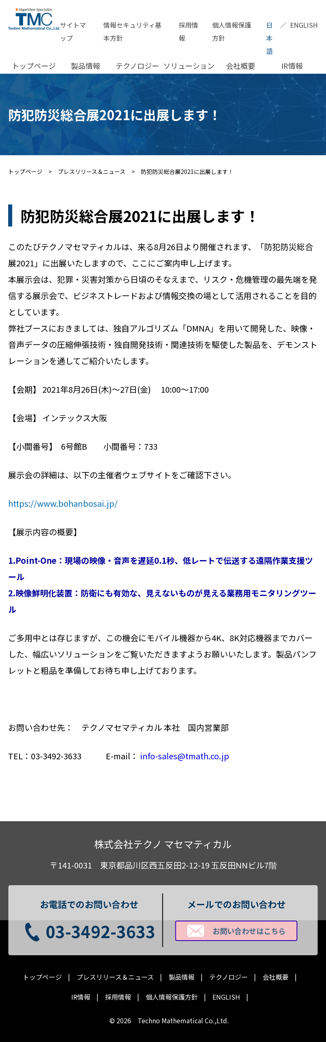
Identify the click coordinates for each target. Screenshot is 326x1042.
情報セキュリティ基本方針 (132, 31)
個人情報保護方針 (231, 31)
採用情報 (188, 31)
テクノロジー (137, 65)
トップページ (34, 65)
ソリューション (188, 65)
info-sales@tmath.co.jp (184, 756)
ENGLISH (304, 25)
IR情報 (292, 65)
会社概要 (240, 65)
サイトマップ (73, 31)
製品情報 (85, 65)
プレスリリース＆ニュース (115, 977)
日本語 (269, 38)
